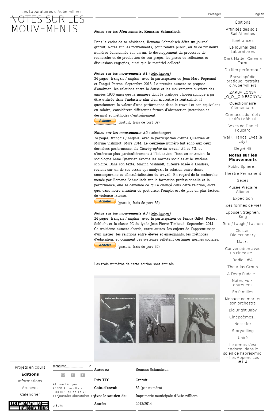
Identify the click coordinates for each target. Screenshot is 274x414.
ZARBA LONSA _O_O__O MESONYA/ (242, 94)
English (258, 14)
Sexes (242, 180)
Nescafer (242, 324)
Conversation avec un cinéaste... (242, 250)
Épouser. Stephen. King (243, 214)
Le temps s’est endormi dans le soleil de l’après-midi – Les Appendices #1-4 (242, 353)
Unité (243, 338)
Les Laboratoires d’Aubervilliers (51, 11)
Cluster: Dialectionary (243, 232)
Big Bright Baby (243, 310)
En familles (242, 292)
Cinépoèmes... (242, 317)
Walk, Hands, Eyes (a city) (242, 139)
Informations (30, 381)
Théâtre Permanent (242, 173)
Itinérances (242, 40)
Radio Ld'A (243, 260)
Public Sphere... (242, 166)
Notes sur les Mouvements (243, 157)
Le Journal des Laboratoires (242, 49)
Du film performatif (242, 70)
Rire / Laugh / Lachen (243, 223)
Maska (243, 241)
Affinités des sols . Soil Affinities (243, 31)
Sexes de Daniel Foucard (242, 128)
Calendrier (30, 394)
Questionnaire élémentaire (242, 105)
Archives (30, 388)
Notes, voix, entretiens (243, 282)
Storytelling (242, 331)
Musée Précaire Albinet (242, 189)
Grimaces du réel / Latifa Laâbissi (242, 116)
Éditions (30, 374)
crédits (58, 405)
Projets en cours (30, 367)
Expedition (243, 198)
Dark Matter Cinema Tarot (243, 60)
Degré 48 (243, 148)
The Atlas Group (242, 267)
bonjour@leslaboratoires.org (74, 396)
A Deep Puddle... (242, 274)
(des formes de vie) (242, 205)
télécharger (160, 73)
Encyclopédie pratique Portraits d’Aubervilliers (242, 81)
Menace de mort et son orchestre (243, 301)
